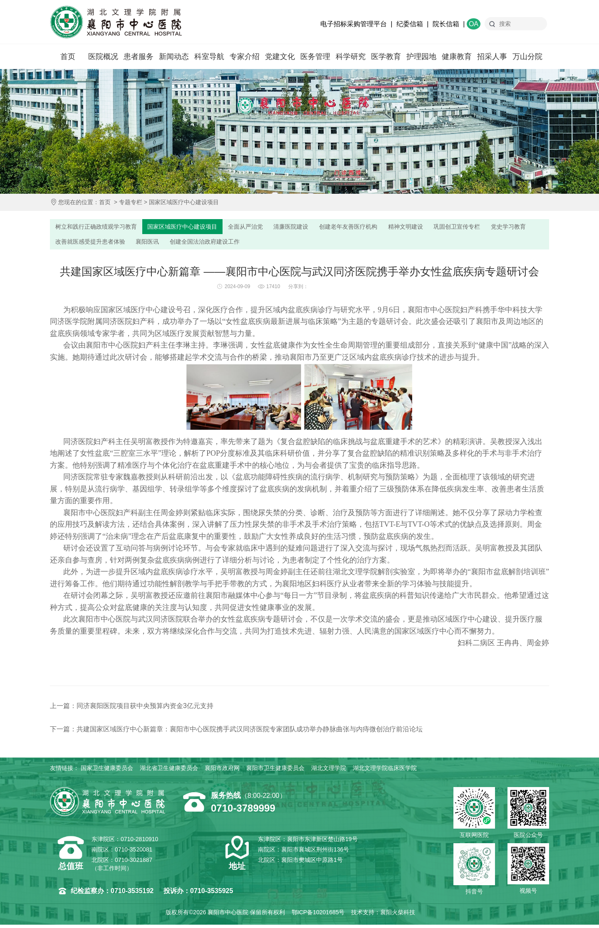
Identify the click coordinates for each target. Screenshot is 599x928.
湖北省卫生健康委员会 (169, 771)
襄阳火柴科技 (397, 915)
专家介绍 (245, 56)
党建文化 (280, 56)
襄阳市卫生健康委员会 (275, 771)
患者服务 (138, 56)
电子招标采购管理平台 (353, 23)
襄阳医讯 (205, 243)
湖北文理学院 (328, 771)
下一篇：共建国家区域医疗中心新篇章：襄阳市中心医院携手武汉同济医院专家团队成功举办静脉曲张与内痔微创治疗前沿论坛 (236, 732)
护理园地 (421, 56)
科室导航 (209, 56)
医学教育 (386, 56)
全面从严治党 (262, 227)
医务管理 (315, 56)
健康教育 (457, 56)
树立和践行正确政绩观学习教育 (100, 227)
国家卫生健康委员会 (107, 771)
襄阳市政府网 (222, 771)
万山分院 (527, 56)
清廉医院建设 (312, 227)
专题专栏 (130, 202)
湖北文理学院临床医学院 (385, 771)
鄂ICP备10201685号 (318, 915)
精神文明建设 (436, 227)
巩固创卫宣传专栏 (493, 227)
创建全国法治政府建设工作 (268, 243)
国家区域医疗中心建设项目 (184, 202)
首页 (67, 56)
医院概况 (103, 56)
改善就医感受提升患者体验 (143, 243)
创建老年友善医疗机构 (374, 227)
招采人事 (492, 56)
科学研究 (351, 56)
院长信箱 (446, 23)
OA (473, 23)
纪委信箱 (409, 23)
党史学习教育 (75, 243)
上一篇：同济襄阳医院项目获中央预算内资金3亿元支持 (131, 709)
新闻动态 (174, 56)
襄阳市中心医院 (116, 22)
